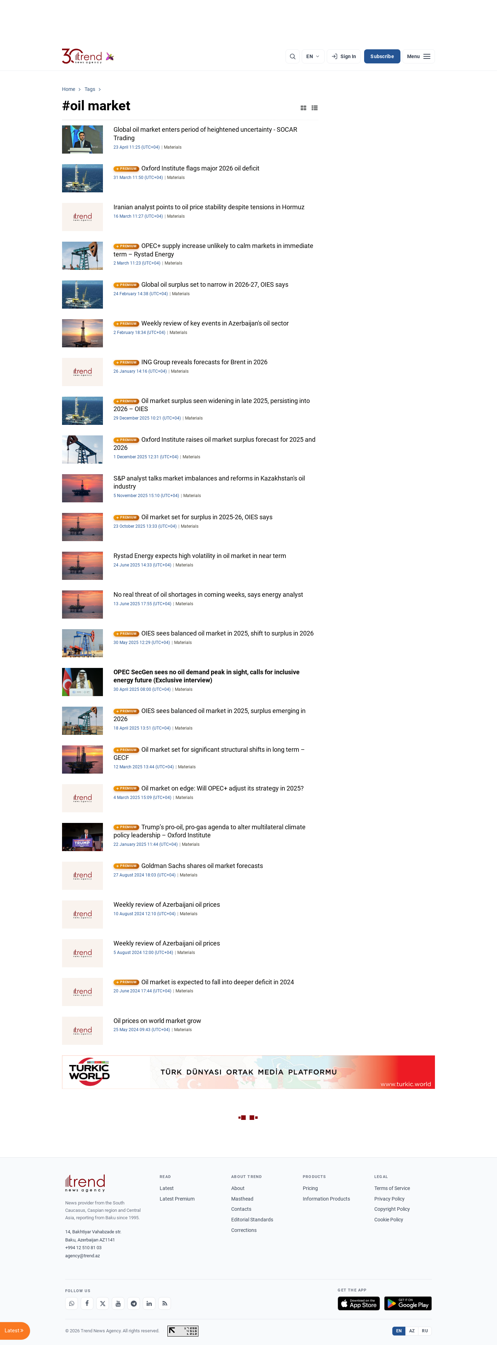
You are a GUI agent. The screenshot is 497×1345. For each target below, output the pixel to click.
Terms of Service (392, 1188)
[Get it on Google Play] (408, 1303)
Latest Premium (177, 1199)
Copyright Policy (392, 1209)
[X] (102, 1303)
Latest (167, 1188)
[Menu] (419, 56)
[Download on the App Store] (359, 1303)
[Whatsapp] (71, 1303)
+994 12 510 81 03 (83, 1247)
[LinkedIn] (149, 1303)
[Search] (293, 56)
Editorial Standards (252, 1219)
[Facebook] (87, 1303)
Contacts (241, 1209)
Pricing (310, 1188)
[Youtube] (118, 1303)
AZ (412, 1330)
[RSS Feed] (164, 1303)
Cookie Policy (388, 1219)
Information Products (326, 1199)
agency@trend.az (82, 1255)
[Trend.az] (88, 56)
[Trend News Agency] (85, 1183)
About (238, 1188)
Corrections (244, 1230)
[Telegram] (133, 1303)
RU (425, 1330)
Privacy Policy (389, 1199)
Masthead (242, 1199)
